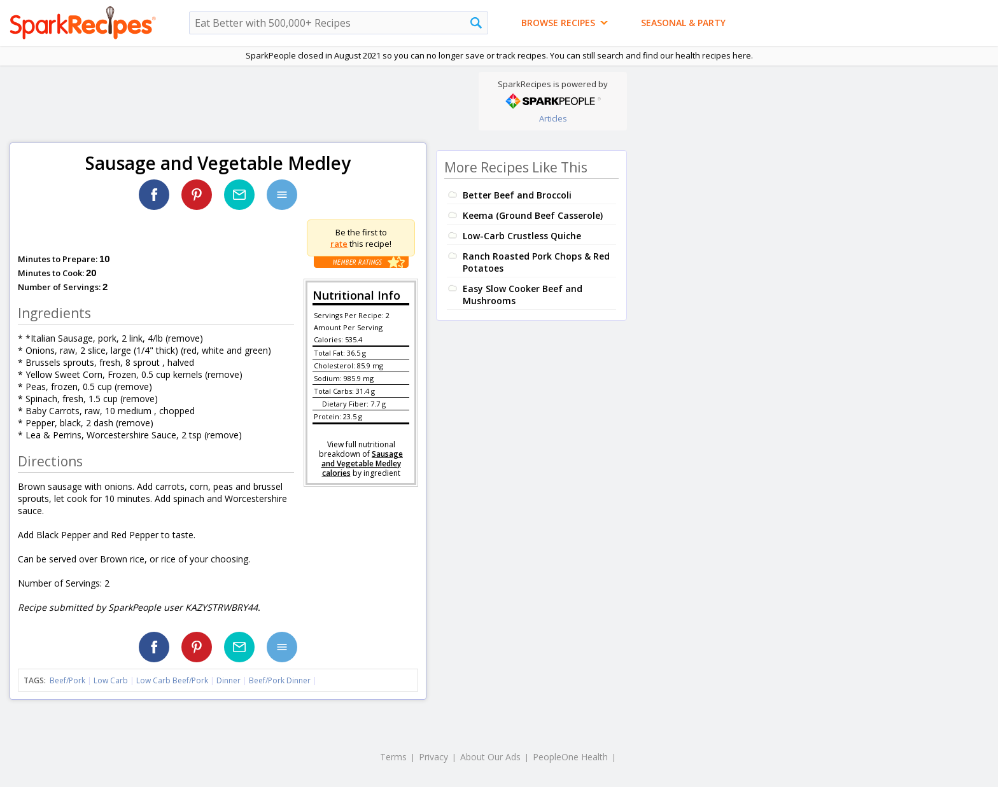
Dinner (228, 680)
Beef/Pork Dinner (280, 680)
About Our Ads (490, 757)
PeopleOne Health (570, 757)
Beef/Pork (67, 680)
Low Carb (111, 680)
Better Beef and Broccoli (517, 195)
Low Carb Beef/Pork (172, 680)
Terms (393, 757)
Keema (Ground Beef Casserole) (533, 215)
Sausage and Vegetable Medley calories (362, 463)
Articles (553, 118)
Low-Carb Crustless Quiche (522, 236)
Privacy (433, 757)
